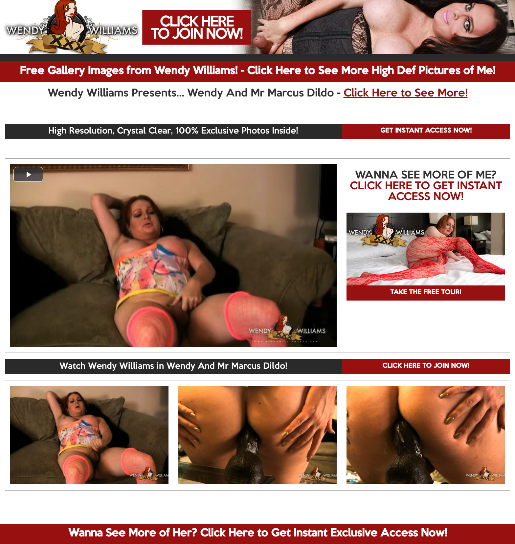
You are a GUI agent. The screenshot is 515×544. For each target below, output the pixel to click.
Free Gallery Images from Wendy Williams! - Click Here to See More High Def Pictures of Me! (257, 71)
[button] (28, 174)
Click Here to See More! (406, 93)
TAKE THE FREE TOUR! (425, 293)
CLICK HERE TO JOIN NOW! (425, 366)
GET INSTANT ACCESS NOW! (426, 131)
